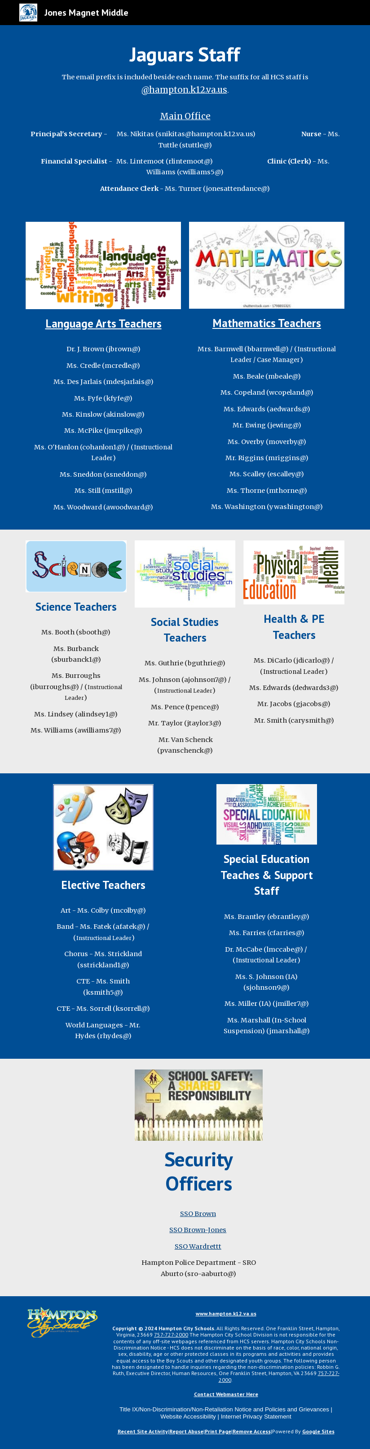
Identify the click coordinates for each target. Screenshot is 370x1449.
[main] (185, 69)
